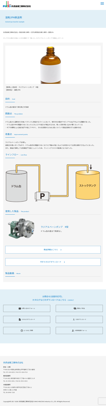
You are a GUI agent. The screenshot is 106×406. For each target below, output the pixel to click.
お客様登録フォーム (79, 330)
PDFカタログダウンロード (53, 262)
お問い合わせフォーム (26, 308)
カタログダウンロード (26, 319)
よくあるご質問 (26, 330)
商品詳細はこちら (53, 249)
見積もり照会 (79, 308)
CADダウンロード (79, 319)
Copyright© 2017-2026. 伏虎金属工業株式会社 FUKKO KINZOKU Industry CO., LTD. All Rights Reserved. (36, 401)
